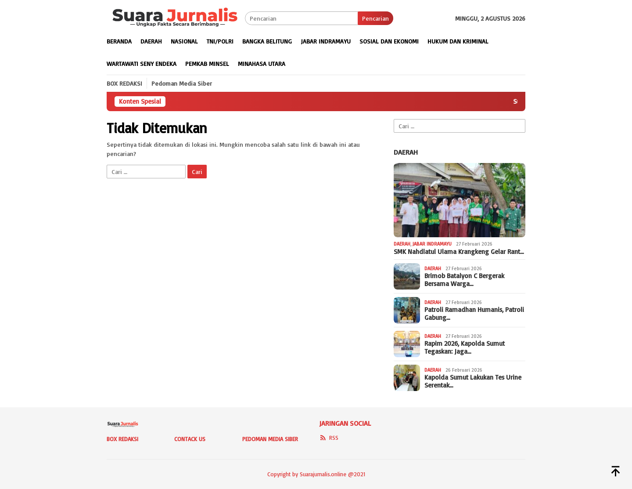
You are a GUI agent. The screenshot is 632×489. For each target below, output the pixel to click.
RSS (328, 437)
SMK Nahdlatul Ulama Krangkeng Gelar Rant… (459, 252)
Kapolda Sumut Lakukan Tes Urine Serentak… (472, 381)
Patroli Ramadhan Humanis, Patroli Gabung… (474, 314)
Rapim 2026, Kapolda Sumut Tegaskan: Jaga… (464, 347)
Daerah (406, 152)
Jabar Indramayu (432, 244)
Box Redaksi (122, 438)
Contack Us (189, 438)
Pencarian (375, 18)
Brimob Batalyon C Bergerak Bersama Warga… (464, 280)
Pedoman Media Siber (270, 438)
